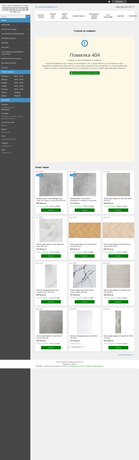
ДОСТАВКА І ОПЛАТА (8, 63)
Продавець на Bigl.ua (69, 364)
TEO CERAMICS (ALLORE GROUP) (12, 34)
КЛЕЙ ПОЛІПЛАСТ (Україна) (11, 58)
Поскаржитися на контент (76, 366)
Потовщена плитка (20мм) (94, 16)
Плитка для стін (53, 16)
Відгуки (120, 16)
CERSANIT (4, 43)
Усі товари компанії (125, 354)
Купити (51, 210)
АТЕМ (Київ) (5, 25)
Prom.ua (80, 362)
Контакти (133, 16)
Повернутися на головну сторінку (85, 73)
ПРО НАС (4, 68)
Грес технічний (108, 16)
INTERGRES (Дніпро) (8, 38)
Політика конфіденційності (94, 366)
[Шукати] (28, 16)
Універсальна (78, 16)
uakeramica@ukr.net (8, 139)
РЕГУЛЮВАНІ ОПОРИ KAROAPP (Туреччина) (12, 53)
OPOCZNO (5, 47)
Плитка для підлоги (64, 16)
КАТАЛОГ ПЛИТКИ (41, 16)
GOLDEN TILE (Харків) (8, 29)
